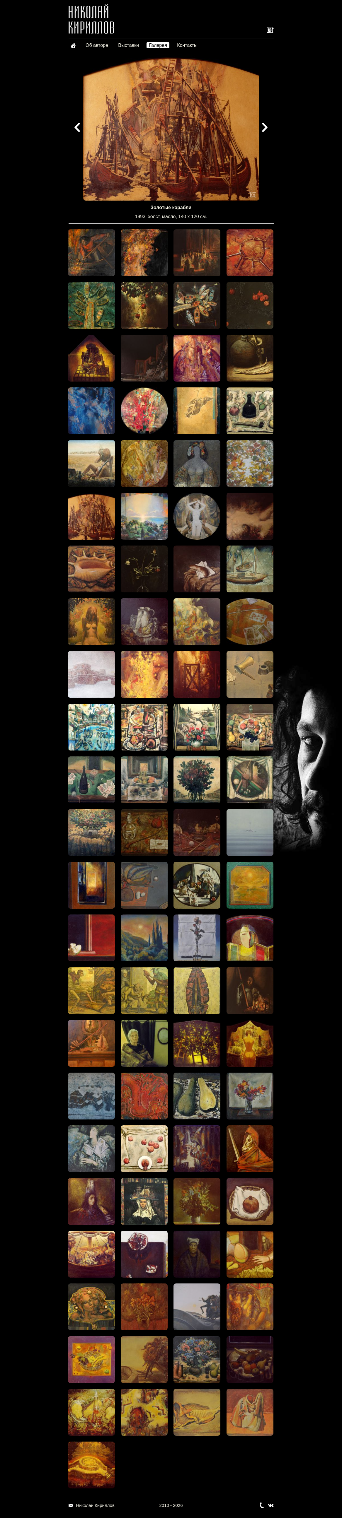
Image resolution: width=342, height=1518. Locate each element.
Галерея (158, 45)
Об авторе (97, 45)
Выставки (128, 45)
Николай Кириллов (95, 1505)
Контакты (187, 45)
